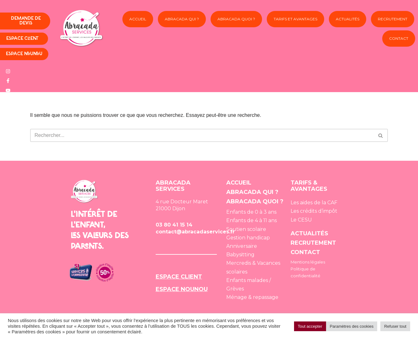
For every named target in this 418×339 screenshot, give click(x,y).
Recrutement (392, 19)
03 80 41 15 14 (174, 225)
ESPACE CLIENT (179, 276)
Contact (398, 38)
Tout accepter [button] (310, 326)
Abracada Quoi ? (236, 21)
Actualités (347, 19)
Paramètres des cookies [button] (351, 326)
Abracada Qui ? (182, 19)
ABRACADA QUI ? (252, 192)
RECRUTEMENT (313, 242)
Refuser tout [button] (395, 326)
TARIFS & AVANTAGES (309, 185)
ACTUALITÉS (309, 233)
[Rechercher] (202, 135)
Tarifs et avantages (295, 21)
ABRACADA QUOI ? (254, 201)
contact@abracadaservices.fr (195, 232)
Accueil (137, 19)
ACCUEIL (238, 182)
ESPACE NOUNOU (182, 289)
